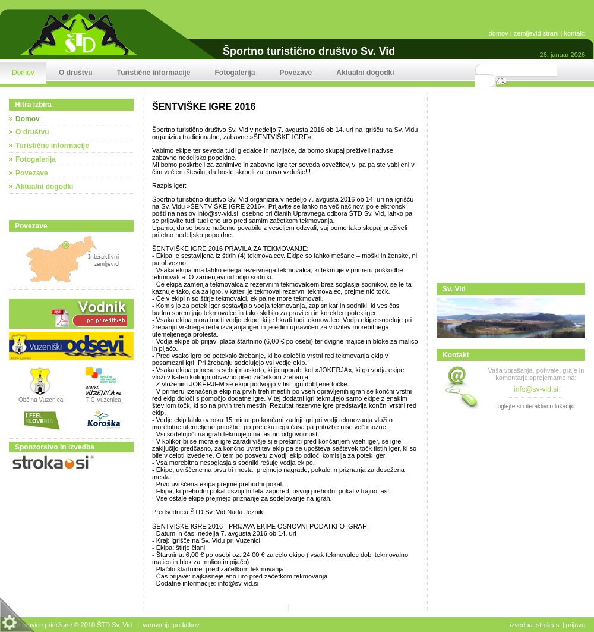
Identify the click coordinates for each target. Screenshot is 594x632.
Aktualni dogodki (44, 187)
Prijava (575, 624)
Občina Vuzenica (40, 397)
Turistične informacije (52, 146)
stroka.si (548, 624)
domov (498, 33)
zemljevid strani (536, 33)
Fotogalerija (35, 159)
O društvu (32, 132)
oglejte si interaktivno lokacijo (536, 406)
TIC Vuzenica (103, 400)
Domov (27, 119)
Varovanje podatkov (171, 624)
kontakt (574, 33)
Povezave (31, 173)
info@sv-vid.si (536, 389)
